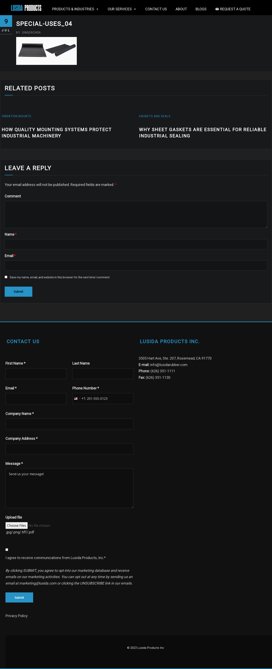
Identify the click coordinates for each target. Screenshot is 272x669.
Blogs (201, 9)
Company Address (21, 438)
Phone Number (85, 388)
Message (14, 463)
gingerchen (28, 32)
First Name (15, 363)
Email (10, 256)
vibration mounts (16, 116)
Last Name (81, 363)
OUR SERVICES (122, 9)
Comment (13, 196)
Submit (19, 597)
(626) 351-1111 (163, 371)
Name (11, 234)
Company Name (19, 414)
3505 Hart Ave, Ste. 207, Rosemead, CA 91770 (175, 358)
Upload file (13, 517)
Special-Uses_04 (44, 23)
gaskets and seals (155, 116)
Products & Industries (75, 9)
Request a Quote (235, 9)
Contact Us (156, 9)
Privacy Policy (16, 616)
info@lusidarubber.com (169, 365)
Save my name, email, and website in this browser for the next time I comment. (60, 277)
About (181, 9)
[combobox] (79, 398)
